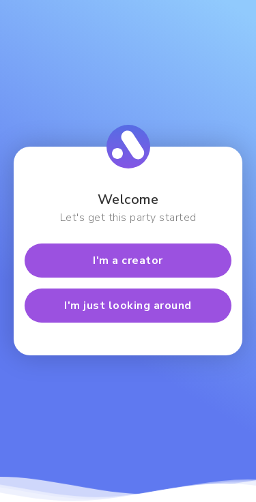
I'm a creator (128, 260)
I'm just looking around (128, 305)
